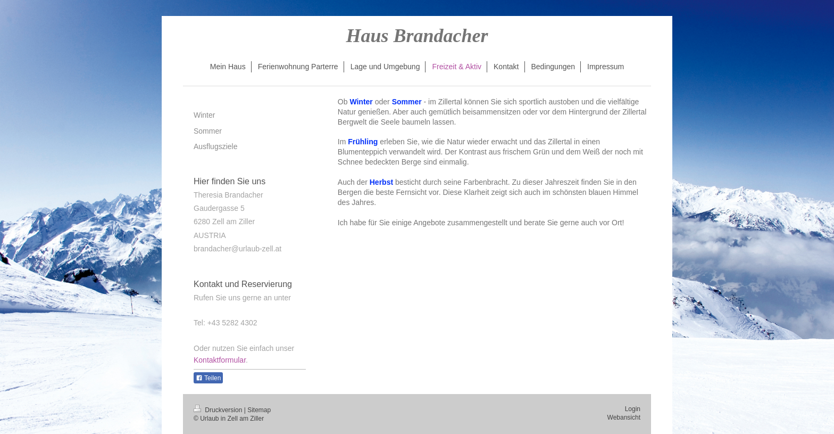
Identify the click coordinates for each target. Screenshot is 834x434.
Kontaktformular (220, 360)
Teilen (208, 378)
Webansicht (623, 417)
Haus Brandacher (417, 35)
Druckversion (219, 410)
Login (632, 409)
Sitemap (259, 410)
